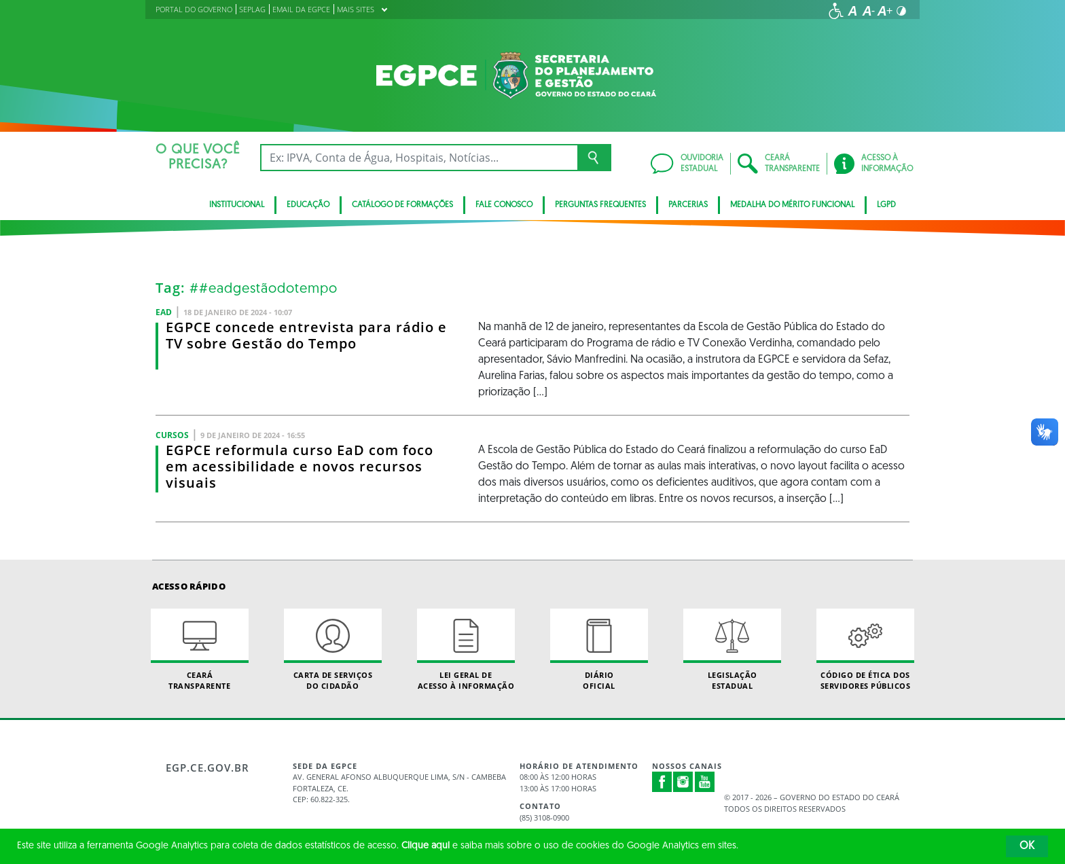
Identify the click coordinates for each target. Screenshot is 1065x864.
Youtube (705, 782)
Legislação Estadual (732, 649)
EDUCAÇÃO (308, 205)
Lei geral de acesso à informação (466, 649)
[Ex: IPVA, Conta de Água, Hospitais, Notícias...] (418, 157)
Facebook (662, 782)
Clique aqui (425, 846)
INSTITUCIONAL (236, 205)
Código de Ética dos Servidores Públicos (865, 649)
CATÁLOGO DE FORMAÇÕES (402, 205)
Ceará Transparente (200, 649)
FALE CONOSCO (503, 205)
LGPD (886, 205)
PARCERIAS (688, 205)
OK (1026, 846)
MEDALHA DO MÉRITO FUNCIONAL (792, 205)
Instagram (683, 782)
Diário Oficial (599, 649)
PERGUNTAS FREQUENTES (600, 205)
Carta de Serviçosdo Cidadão (333, 649)
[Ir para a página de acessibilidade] (836, 11)
